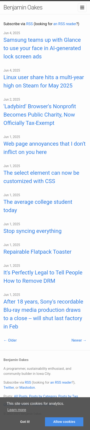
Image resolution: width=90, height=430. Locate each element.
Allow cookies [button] (64, 422)
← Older (10, 340)
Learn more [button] (16, 410)
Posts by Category (42, 396)
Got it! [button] (25, 422)
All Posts (21, 396)
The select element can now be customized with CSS (41, 177)
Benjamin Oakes (22, 7)
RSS (29, 24)
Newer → (79, 340)
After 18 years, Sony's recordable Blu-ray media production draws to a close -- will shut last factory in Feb (43, 314)
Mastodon (27, 387)
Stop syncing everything (32, 231)
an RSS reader (64, 24)
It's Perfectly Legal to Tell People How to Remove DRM (42, 276)
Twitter (8, 387)
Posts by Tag (68, 396)
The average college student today (37, 206)
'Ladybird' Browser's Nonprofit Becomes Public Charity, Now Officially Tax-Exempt (39, 114)
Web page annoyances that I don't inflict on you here (44, 148)
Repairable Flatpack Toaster (37, 252)
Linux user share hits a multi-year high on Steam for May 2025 (43, 81)
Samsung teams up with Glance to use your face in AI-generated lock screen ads (42, 48)
